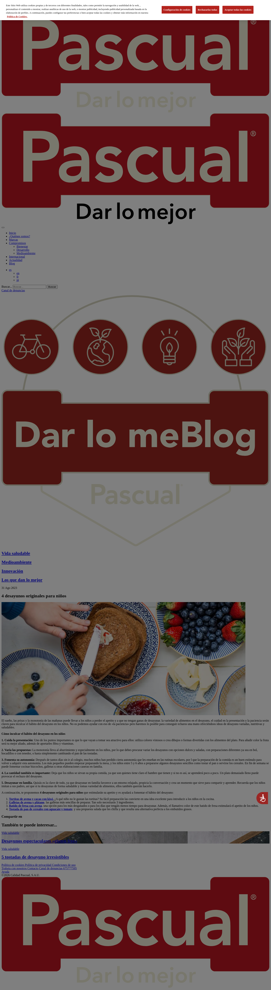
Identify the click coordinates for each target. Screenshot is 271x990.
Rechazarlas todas (207, 8)
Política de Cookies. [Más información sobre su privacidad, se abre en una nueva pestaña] (17, 15)
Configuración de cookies (177, 8)
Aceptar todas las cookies (238, 8)
